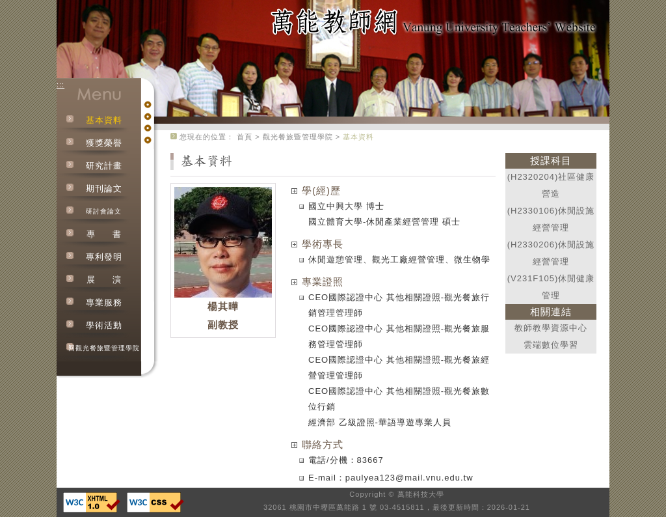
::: (60, 85)
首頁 (244, 137)
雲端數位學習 (551, 345)
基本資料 (104, 120)
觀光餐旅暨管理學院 (298, 137)
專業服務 (104, 302)
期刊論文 (104, 188)
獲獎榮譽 (104, 143)
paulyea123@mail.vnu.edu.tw (409, 477)
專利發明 (104, 257)
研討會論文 (104, 211)
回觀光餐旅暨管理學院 (104, 348)
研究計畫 (104, 166)
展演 (104, 280)
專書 (104, 234)
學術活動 (104, 325)
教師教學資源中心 (550, 328)
